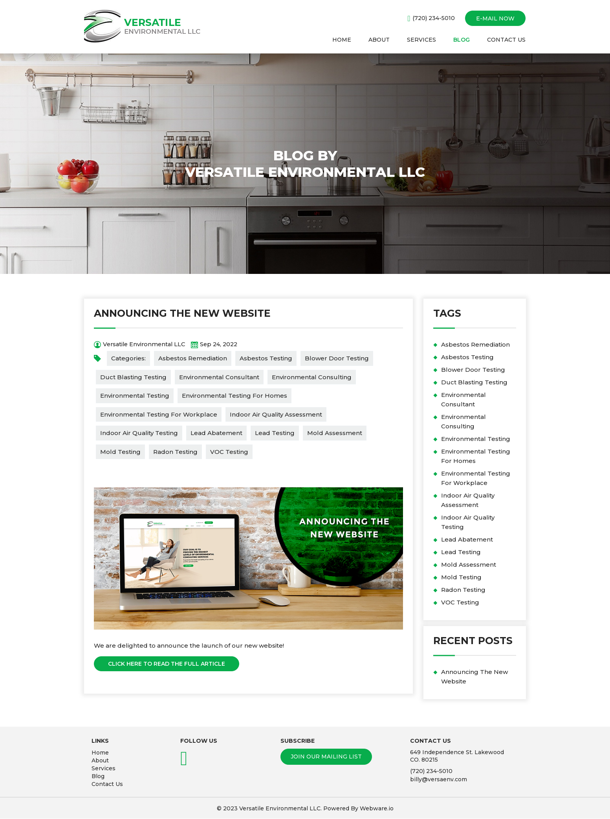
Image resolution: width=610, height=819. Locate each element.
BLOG (462, 39)
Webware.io (377, 808)
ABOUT (379, 39)
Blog (98, 776)
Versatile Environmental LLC (280, 808)
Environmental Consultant (220, 377)
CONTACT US (506, 39)
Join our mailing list (326, 756)
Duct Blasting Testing (134, 377)
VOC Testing (230, 452)
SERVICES (421, 39)
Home (100, 752)
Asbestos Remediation (193, 358)
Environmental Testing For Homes (235, 396)
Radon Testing (176, 452)
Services (104, 768)
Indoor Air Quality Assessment (276, 415)
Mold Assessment (335, 433)
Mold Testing (121, 452)
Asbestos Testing (266, 358)
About (100, 760)
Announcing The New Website (182, 313)
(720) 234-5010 (433, 18)
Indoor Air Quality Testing (139, 433)
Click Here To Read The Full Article (166, 663)
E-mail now (495, 18)
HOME (342, 39)
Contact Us (107, 784)
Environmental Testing (135, 396)
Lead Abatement (217, 433)
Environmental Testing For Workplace (159, 415)
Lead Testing (275, 433)
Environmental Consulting (312, 377)
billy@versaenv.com (438, 779)
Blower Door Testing (337, 358)
